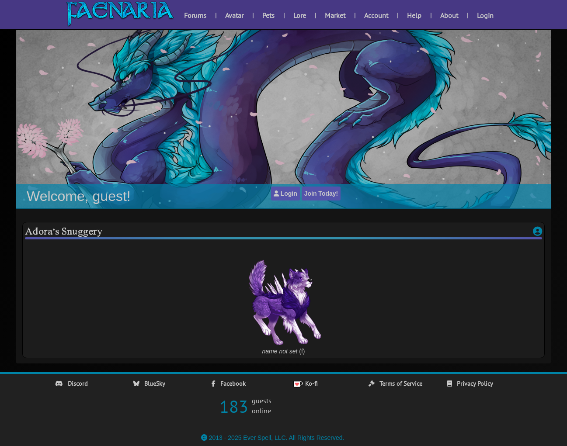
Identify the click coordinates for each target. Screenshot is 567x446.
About (449, 15)
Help (414, 15)
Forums (195, 15)
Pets (268, 15)
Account (376, 15)
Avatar (234, 15)
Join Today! (321, 193)
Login (485, 15)
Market (335, 15)
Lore (299, 15)
